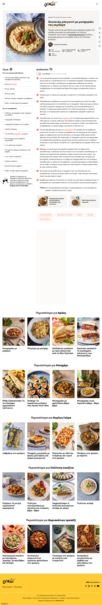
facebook (99, 33)
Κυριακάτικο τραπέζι (64, 215)
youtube (98, 586)
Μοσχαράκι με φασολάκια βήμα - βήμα (61, 403)
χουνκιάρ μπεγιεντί (76, 35)
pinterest (99, 37)
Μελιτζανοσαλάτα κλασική (89, 201)
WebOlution (59, 601)
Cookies (62, 598)
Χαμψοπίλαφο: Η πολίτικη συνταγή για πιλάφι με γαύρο (63, 505)
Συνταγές (57, 17)
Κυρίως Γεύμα (67, 17)
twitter (99, 41)
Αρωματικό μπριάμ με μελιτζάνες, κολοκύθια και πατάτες (56, 201)
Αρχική (50, 17)
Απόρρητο (4, 604)
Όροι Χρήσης (27, 598)
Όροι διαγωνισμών (73, 598)
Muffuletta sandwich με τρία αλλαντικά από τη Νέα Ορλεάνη (62, 350)
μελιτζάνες (68, 130)
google (99, 28)
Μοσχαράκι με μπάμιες (9, 349)
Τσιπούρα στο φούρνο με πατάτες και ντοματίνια (63, 558)
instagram (89, 586)
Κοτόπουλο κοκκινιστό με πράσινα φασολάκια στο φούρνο (37, 559)
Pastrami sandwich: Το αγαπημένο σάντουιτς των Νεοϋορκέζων (87, 352)
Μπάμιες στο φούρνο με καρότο (87, 454)
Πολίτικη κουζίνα (46, 215)
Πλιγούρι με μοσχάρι (37, 348)
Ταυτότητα (18, 587)
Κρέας (80, 215)
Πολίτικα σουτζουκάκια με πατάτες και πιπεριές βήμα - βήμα (38, 507)
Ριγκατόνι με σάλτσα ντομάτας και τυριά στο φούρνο (62, 455)
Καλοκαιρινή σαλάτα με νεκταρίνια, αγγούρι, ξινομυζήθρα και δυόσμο (13, 559)
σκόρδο (18, 134)
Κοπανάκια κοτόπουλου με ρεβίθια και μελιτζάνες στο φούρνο (84, 561)
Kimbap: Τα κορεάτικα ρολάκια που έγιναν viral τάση (38, 403)
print (99, 46)
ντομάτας (66, 118)
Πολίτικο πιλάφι (85, 503)
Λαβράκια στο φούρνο (13, 453)
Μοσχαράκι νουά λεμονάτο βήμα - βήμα (88, 402)
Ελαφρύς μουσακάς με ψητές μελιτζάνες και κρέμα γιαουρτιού (38, 455)
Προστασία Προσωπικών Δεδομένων (45, 598)
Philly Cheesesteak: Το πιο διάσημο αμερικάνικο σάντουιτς (13, 404)
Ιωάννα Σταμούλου (57, 44)
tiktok (95, 586)
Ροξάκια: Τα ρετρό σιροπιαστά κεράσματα (11, 505)
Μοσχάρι (90, 215)
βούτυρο (13, 84)
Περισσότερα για (51, 312)
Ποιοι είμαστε (7, 587)
